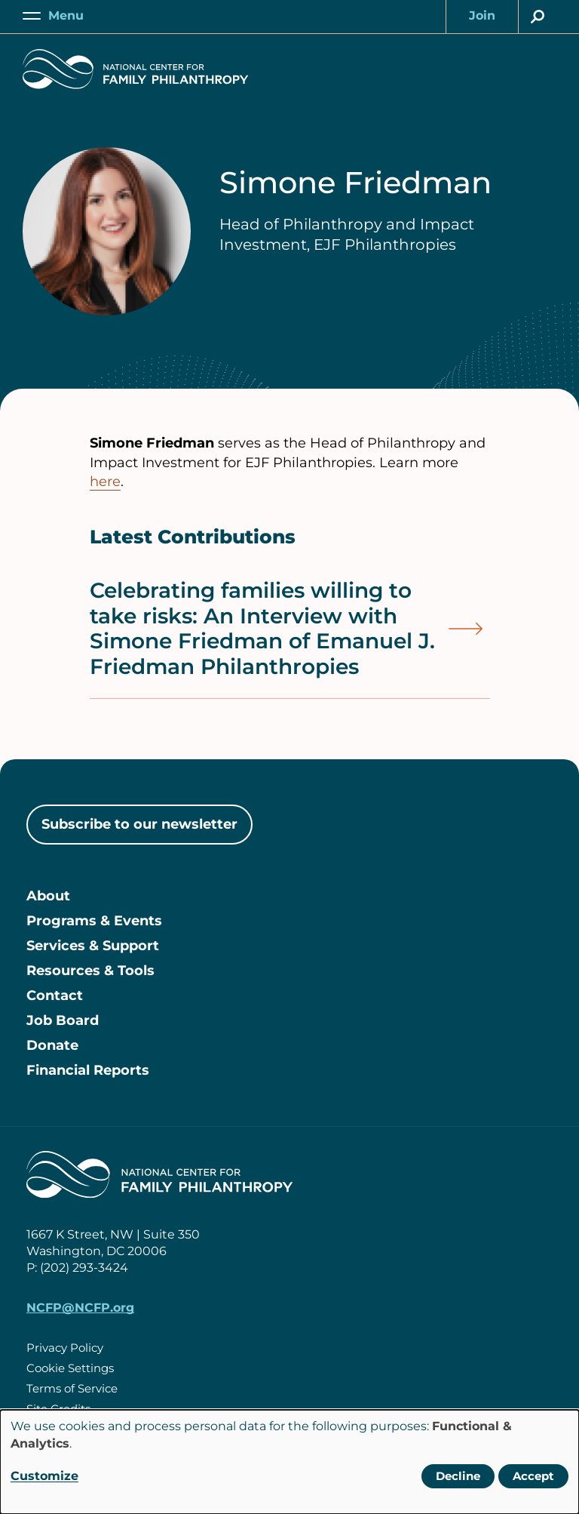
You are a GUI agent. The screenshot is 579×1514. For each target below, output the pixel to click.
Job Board (62, 1020)
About (48, 896)
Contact (54, 995)
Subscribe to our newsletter (139, 824)
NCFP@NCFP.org (80, 1307)
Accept (533, 1476)
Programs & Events (94, 920)
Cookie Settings (70, 1368)
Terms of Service (72, 1388)
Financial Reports (87, 1070)
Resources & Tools (90, 970)
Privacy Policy (64, 1347)
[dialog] (289, 1462)
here (105, 481)
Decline (458, 1476)
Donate (52, 1045)
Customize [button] (44, 1476)
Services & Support (92, 945)
